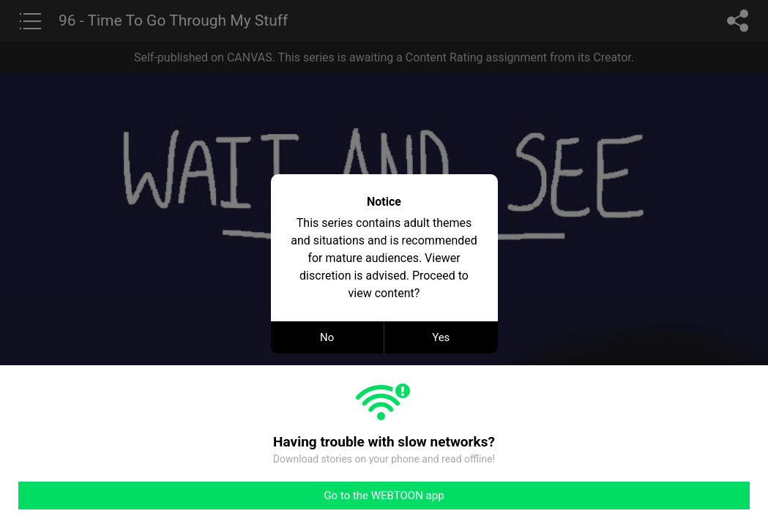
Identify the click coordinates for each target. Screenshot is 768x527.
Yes (441, 337)
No (327, 337)
